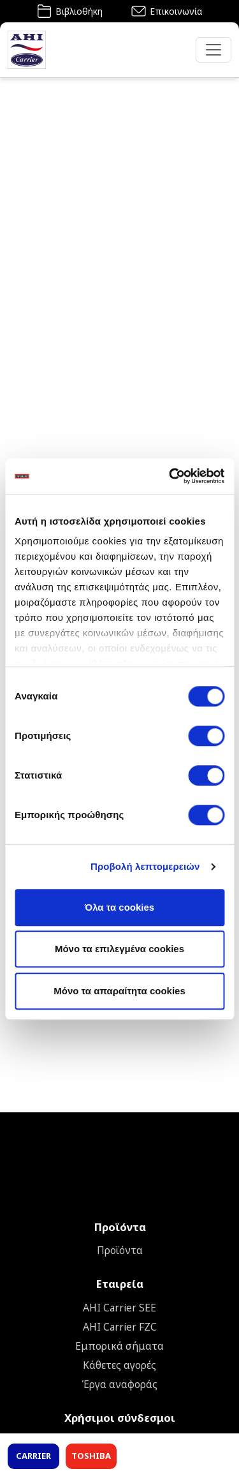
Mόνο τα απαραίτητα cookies (119, 990)
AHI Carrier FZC (120, 1327)
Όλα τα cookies (119, 907)
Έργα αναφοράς (119, 1384)
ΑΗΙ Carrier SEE (119, 1308)
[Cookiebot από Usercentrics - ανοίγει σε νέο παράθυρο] (170, 476)
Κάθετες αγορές (119, 1365)
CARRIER (33, 1455)
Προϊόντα (120, 1250)
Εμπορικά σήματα (119, 1346)
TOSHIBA (91, 1455)
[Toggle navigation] (213, 50)
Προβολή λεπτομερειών (145, 866)
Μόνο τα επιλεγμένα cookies (119, 948)
